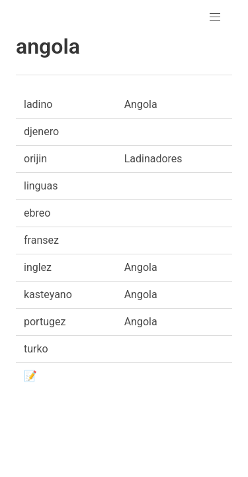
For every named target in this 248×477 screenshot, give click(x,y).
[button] (215, 17)
